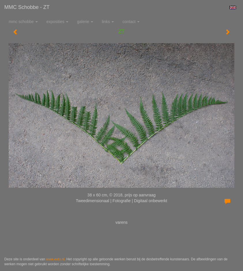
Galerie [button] (85, 21)
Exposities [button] (57, 21)
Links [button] (108, 21)
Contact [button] (131, 21)
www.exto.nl (55, 259)
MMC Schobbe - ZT (27, 7)
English (232, 7)
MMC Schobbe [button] (23, 21)
